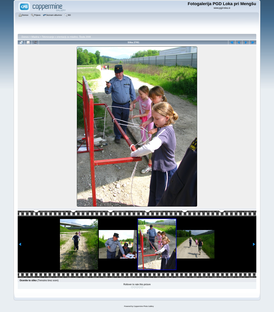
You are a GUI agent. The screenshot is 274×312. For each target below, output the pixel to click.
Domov (25, 37)
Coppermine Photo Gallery (144, 306)
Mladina (35, 37)
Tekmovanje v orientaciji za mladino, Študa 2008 (66, 37)
